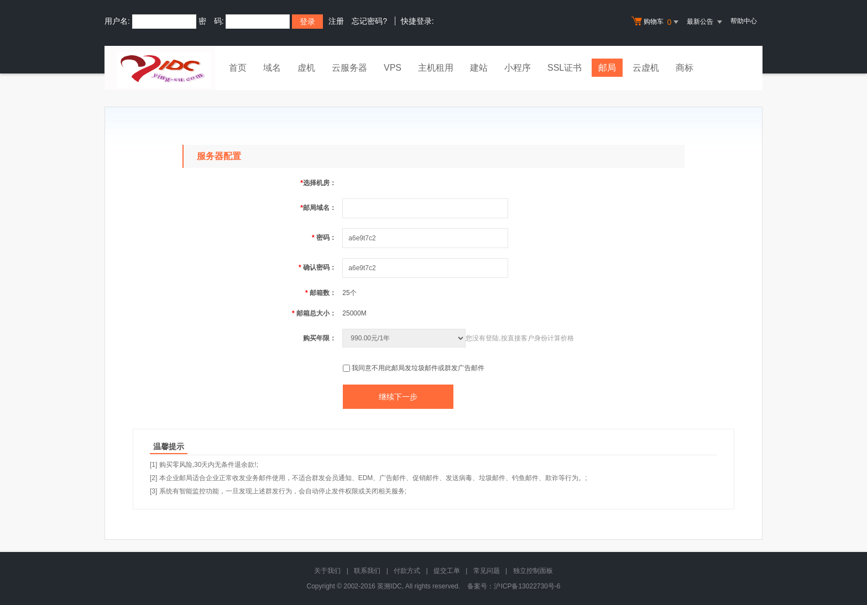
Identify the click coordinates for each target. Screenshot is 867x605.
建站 (479, 67)
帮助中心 (743, 21)
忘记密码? (369, 21)
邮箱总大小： (314, 313)
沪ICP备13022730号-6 (527, 586)
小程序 (517, 67)
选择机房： (318, 183)
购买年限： (319, 338)
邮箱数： (320, 293)
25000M (354, 313)
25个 (349, 293)
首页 (238, 67)
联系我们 (367, 571)
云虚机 (646, 67)
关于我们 (327, 571)
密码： (324, 237)
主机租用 (435, 67)
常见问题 (486, 571)
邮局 (607, 67)
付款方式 (407, 571)
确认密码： (317, 267)
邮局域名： (318, 208)
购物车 (656, 22)
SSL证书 (564, 67)
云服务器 (349, 67)
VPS (392, 67)
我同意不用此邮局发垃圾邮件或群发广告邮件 (418, 368)
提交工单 (446, 571)
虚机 (306, 67)
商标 (684, 67)
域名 (272, 67)
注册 (336, 21)
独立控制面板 (533, 571)
